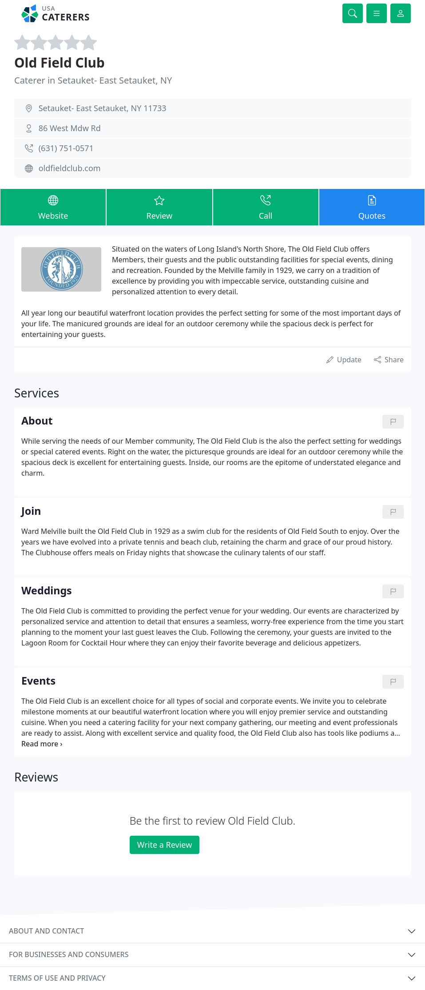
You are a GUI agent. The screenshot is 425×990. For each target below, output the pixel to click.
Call (265, 206)
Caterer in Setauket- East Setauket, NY (93, 80)
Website (53, 206)
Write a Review (164, 844)
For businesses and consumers (68, 954)
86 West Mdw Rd (70, 128)
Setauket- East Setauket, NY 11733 (103, 108)
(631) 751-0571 (66, 148)
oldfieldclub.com (70, 168)
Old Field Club (59, 62)
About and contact (46, 931)
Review (159, 206)
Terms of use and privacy (57, 978)
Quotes (371, 206)
